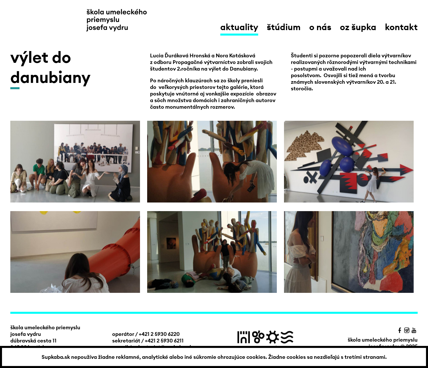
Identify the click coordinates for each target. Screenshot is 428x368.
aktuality (239, 27)
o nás (320, 27)
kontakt (401, 27)
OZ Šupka (358, 27)
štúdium (284, 27)
